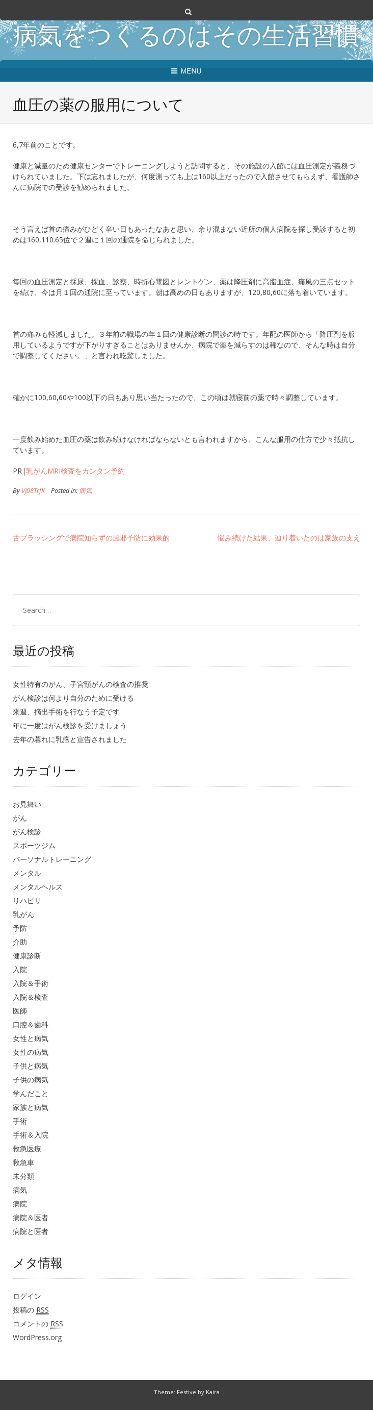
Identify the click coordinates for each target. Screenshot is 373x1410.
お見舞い (27, 804)
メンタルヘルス (38, 887)
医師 (20, 1011)
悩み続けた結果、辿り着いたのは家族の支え (289, 537)
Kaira (213, 1392)
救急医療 (27, 1148)
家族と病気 (30, 1107)
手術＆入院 (30, 1135)
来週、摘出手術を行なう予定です (66, 711)
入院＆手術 (30, 983)
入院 (20, 969)
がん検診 (27, 831)
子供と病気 (30, 1066)
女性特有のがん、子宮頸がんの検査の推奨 (80, 684)
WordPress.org (37, 1337)
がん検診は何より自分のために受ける (73, 698)
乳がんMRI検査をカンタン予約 (75, 471)
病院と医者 (30, 1231)
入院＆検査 (30, 997)
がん (20, 818)
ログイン (27, 1296)
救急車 (23, 1162)
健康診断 (27, 955)
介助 (20, 942)
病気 (85, 490)
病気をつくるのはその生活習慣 (186, 38)
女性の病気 (30, 1052)
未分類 (23, 1176)
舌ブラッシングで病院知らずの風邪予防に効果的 (91, 537)
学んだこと (30, 1093)
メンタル (27, 873)
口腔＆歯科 (30, 1024)
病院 (20, 1203)
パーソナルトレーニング (52, 859)
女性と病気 (30, 1038)
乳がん (23, 914)
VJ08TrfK (33, 490)
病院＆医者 (30, 1217)
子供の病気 (30, 1079)
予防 (20, 928)
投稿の (31, 1310)
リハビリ (27, 900)
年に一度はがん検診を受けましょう (70, 725)
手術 (20, 1121)
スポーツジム (34, 845)
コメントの (38, 1324)
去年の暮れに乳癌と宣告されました (70, 739)
